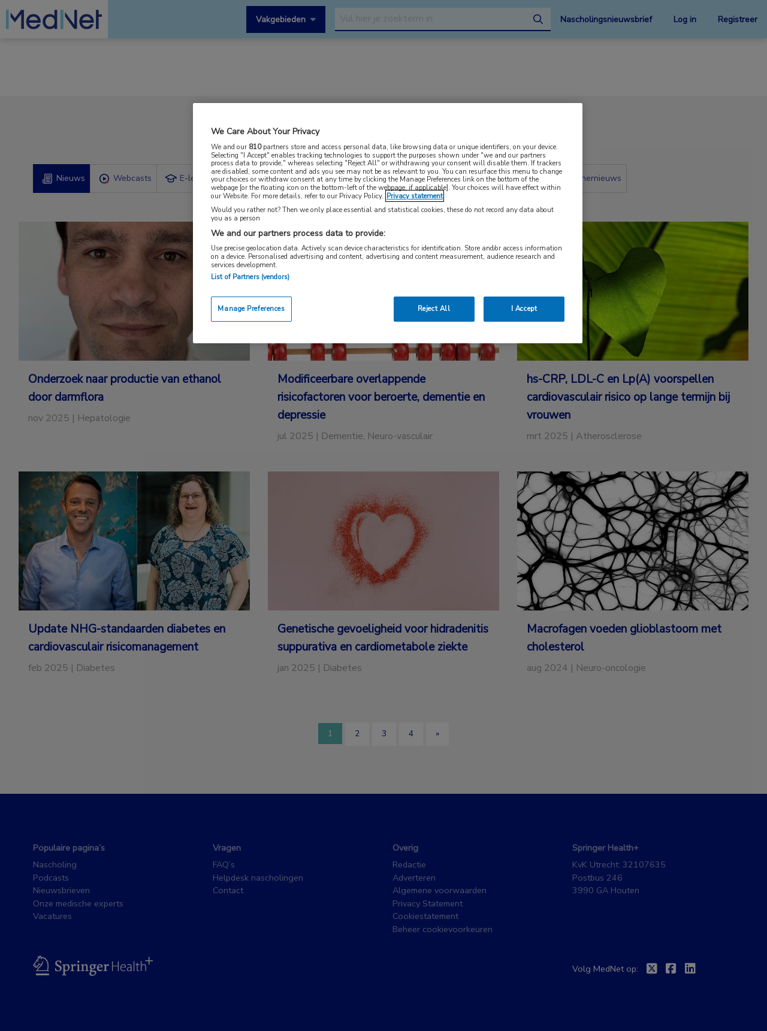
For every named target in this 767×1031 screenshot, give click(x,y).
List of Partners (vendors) (250, 277)
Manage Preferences (251, 308)
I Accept (524, 308)
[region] (387, 223)
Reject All (434, 308)
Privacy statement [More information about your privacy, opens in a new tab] (414, 196)
